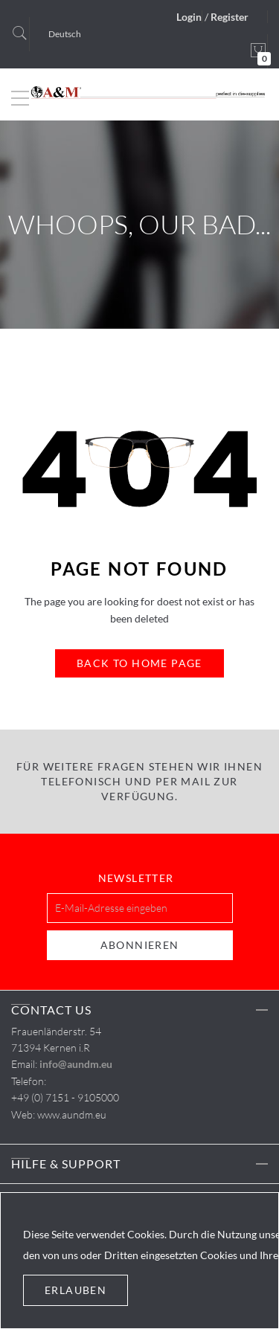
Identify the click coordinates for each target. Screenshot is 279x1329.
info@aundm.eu (75, 1064)
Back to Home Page (139, 663)
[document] (139, 1260)
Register (229, 16)
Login (189, 16)
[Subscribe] (140, 945)
